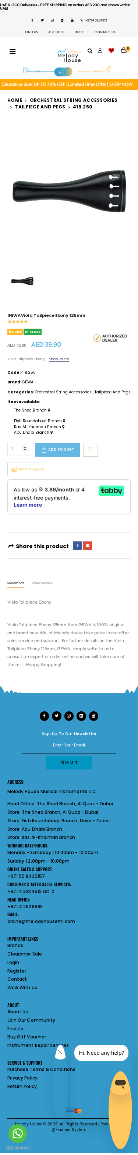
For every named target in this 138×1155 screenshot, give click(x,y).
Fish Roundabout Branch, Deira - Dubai (66, 820)
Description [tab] (15, 583)
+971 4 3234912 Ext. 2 (30, 891)
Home (14, 100)
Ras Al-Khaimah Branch (39, 427)
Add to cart (61, 449)
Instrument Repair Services (38, 1045)
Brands (15, 945)
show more (59, 358)
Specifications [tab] (42, 583)
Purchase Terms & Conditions (41, 1069)
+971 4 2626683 (25, 906)
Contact (17, 979)
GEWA (27, 382)
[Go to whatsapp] (17, 1133)
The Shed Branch (32, 410)
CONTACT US (105, 32)
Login (13, 962)
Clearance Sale (24, 954)
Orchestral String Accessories (74, 100)
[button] (126, 48)
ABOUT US (56, 32)
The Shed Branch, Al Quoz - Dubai (75, 803)
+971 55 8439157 (26, 876)
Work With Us (22, 987)
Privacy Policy (22, 1078)
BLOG (79, 32)
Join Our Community (31, 1020)
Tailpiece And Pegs (40, 107)
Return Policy (22, 1086)
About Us (17, 1011)
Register (16, 971)
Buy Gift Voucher (26, 1037)
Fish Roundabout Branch (39, 421)
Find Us (15, 1028)
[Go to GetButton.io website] (17, 1147)
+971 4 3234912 (94, 20)
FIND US (31, 32)
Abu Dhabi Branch (33, 432)
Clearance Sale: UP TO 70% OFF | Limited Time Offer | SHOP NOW (67, 84)
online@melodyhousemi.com (41, 921)
